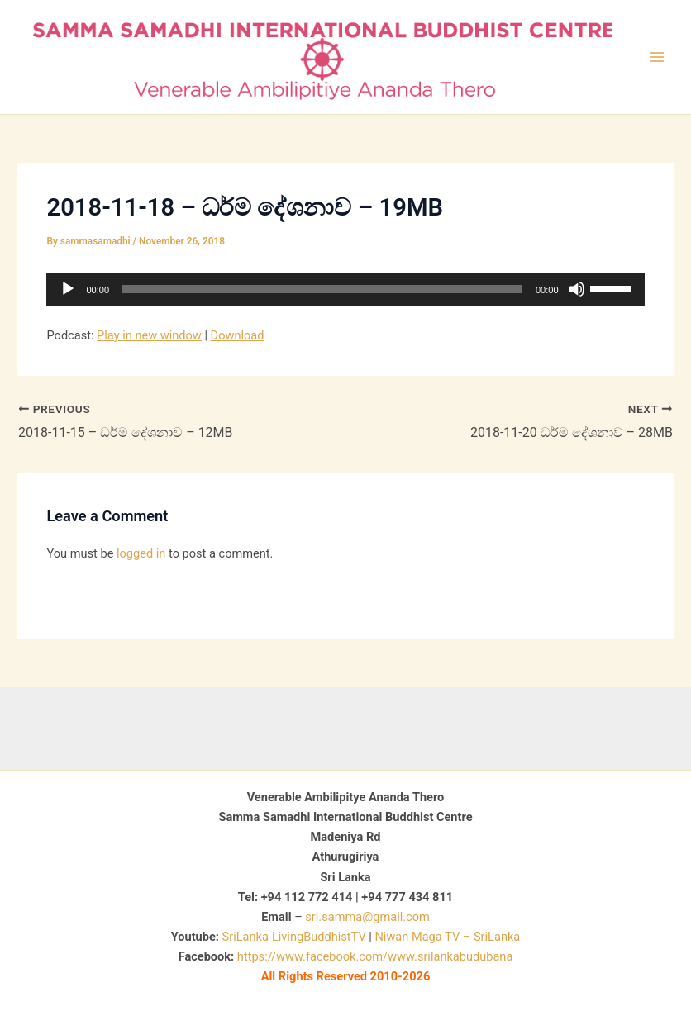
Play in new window (149, 335)
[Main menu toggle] (657, 57)
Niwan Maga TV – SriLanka (447, 936)
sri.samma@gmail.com (367, 916)
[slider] (322, 289)
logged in (141, 553)
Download (237, 335)
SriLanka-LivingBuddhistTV (292, 936)
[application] (345, 289)
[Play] (68, 289)
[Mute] (577, 289)
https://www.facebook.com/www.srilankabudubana (374, 956)
